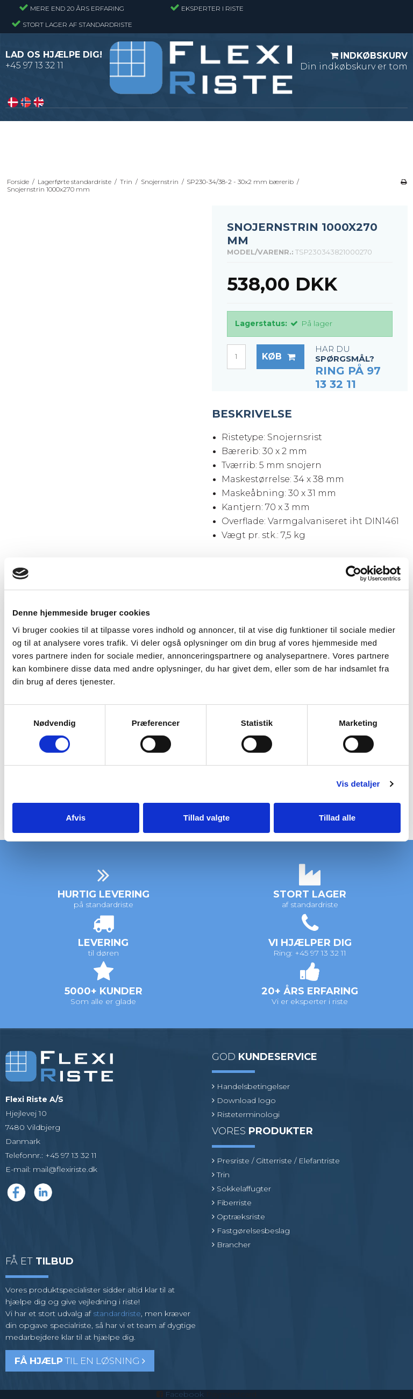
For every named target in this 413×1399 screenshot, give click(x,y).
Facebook (184, 1394)
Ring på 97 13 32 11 (348, 377)
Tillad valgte (206, 817)
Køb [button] (283, 356)
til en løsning (80, 1360)
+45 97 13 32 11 (34, 65)
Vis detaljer (358, 783)
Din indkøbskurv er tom (354, 61)
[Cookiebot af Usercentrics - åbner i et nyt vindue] (354, 574)
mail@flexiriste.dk (65, 1169)
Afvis (76, 817)
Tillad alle (337, 817)
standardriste (117, 1313)
